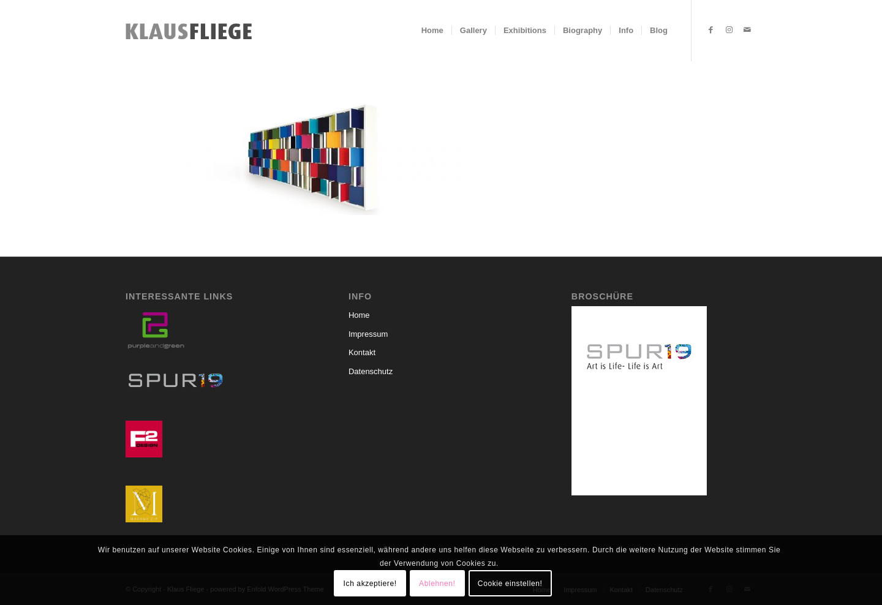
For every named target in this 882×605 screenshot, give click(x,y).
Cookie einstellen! (510, 583)
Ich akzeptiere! (370, 583)
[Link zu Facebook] (710, 30)
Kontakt (362, 352)
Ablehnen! (437, 583)
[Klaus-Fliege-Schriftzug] (192, 30)
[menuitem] (432, 30)
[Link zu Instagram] (729, 30)
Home (359, 315)
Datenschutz (371, 371)
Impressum (368, 334)
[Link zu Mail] (747, 30)
